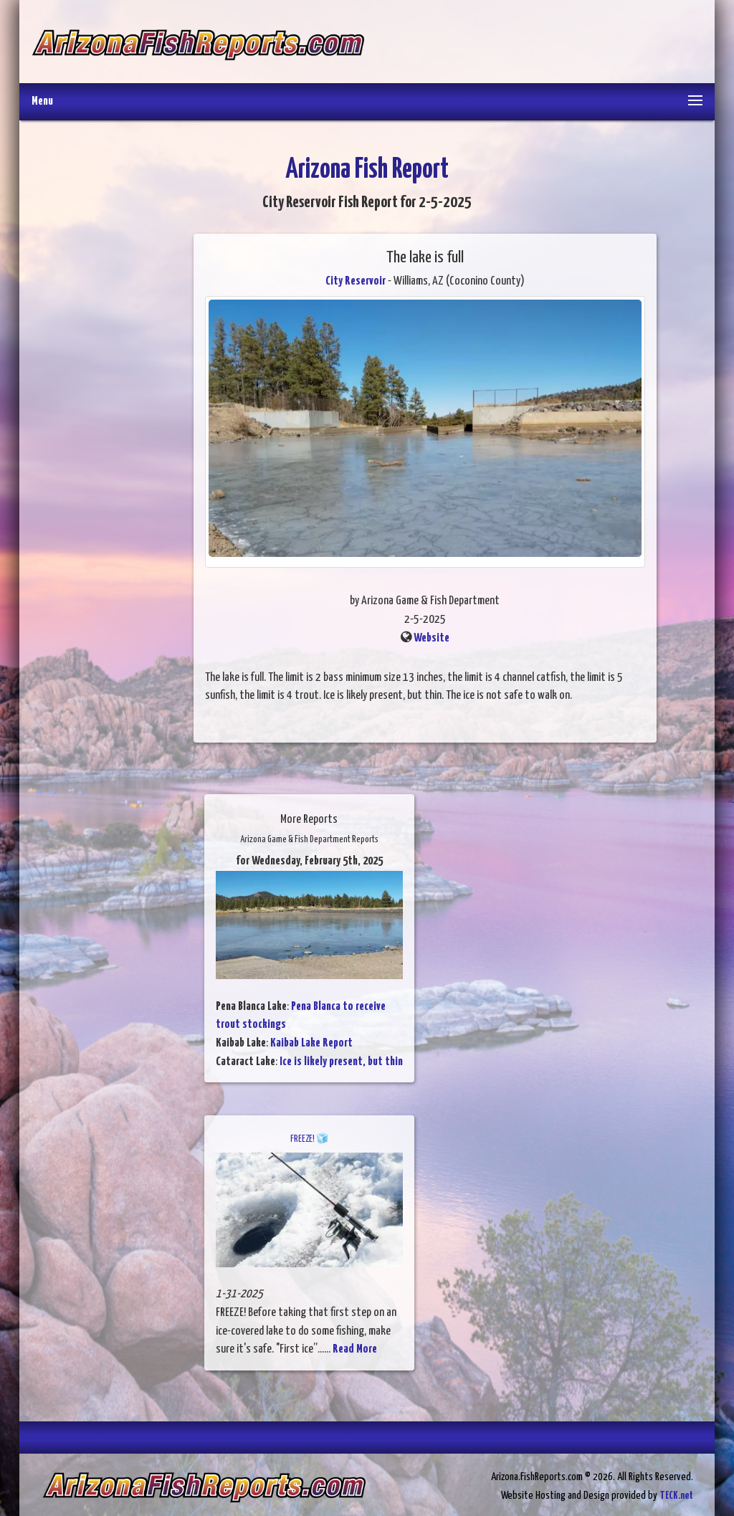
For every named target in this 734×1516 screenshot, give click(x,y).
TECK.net (676, 1495)
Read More (355, 1349)
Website (431, 638)
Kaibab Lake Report (311, 1043)
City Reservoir (355, 281)
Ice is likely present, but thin (341, 1062)
